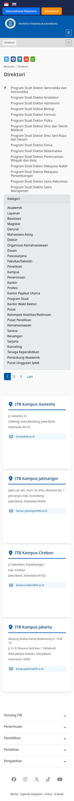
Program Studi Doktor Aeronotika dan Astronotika (39, 90)
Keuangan (14, 336)
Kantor (12, 283)
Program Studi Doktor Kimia (31, 145)
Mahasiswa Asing (20, 234)
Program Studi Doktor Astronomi (35, 103)
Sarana (12, 331)
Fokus (48, 794)
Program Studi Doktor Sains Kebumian (39, 181)
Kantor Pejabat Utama (23, 293)
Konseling (14, 347)
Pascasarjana (17, 256)
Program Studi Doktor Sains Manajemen (31, 189)
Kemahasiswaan (19, 325)
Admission (52, 11)
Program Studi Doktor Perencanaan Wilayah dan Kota (37, 158)
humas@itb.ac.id (22, 436)
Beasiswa (14, 218)
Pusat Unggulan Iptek (23, 363)
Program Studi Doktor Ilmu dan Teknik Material (39, 128)
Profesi (12, 288)
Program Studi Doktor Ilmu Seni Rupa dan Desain (39, 137)
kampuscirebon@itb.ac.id (26, 585)
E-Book (59, 794)
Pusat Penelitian (19, 320)
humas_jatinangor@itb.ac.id (28, 511)
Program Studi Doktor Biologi (32, 109)
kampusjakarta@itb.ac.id (26, 669)
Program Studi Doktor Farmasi (33, 114)
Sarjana (12, 341)
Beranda (9, 66)
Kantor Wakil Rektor (22, 304)
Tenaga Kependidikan (23, 352)
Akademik (14, 208)
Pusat (11, 309)
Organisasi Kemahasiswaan (27, 245)
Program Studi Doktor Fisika (31, 120)
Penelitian (14, 266)
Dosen (12, 251)
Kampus (13, 272)
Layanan (13, 213)
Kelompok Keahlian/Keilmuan (29, 315)
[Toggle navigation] (69, 42)
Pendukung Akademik (23, 357)
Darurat (13, 229)
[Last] (29, 376)
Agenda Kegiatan (31, 794)
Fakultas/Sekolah (19, 261)
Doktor (12, 240)
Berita (14, 794)
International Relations (21, 11)
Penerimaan (16, 277)
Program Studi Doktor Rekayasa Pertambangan (34, 174)
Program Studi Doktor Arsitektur (35, 97)
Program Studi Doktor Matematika (36, 151)
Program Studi (18, 299)
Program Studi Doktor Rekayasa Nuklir (39, 166)
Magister (14, 224)
